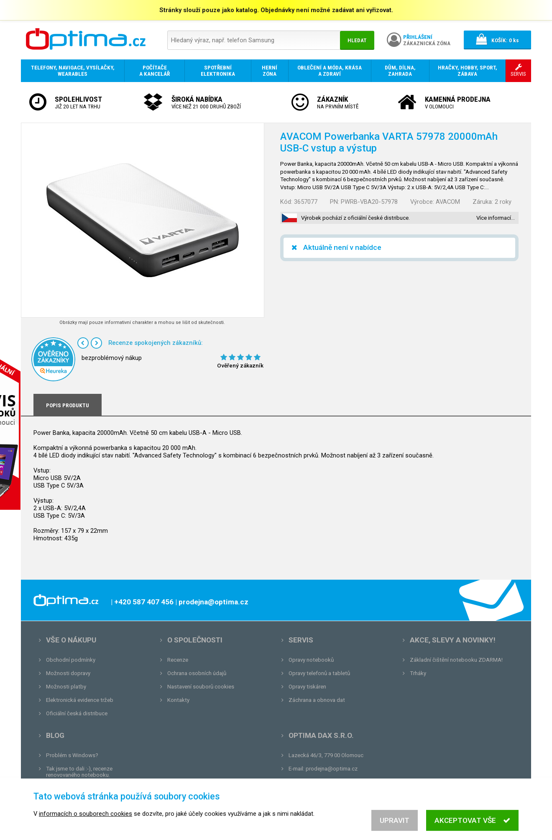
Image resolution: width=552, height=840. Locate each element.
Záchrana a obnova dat (317, 700)
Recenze (177, 660)
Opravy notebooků (311, 660)
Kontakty (178, 700)
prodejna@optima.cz (332, 769)
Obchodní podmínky (70, 660)
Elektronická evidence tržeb (79, 700)
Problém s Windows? (72, 755)
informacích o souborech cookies (85, 821)
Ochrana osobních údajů (196, 673)
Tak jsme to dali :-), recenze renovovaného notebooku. (79, 772)
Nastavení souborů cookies (200, 686)
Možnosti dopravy (68, 673)
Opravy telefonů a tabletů (319, 673)
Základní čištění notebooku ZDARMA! (456, 660)
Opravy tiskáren (307, 686)
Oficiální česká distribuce (76, 713)
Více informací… (495, 218)
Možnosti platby (66, 686)
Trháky (418, 673)
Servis (301, 640)
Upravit (394, 828)
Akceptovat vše (472, 828)
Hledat (357, 40)
